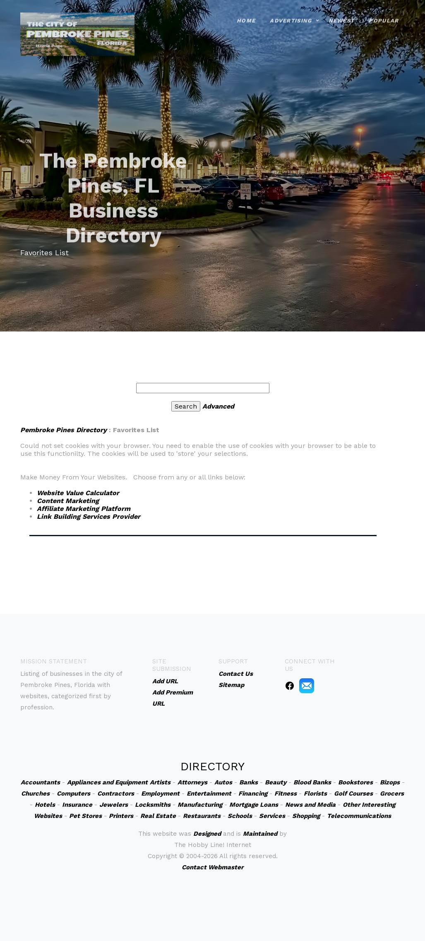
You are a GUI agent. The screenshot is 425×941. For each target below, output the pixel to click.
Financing (252, 793)
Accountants (40, 782)
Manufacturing (200, 804)
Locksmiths (152, 804)
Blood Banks (312, 782)
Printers (121, 816)
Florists (315, 793)
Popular (384, 15)
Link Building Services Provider (88, 516)
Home (246, 15)
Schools (240, 816)
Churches (35, 793)
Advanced (218, 406)
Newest (342, 15)
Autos (223, 782)
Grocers (392, 793)
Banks (248, 782)
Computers (73, 793)
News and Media (310, 804)
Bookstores (355, 782)
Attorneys (192, 782)
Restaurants (202, 816)
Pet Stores (85, 816)
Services (272, 816)
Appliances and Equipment (107, 782)
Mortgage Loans (253, 804)
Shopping (306, 816)
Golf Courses (353, 793)
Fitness (285, 793)
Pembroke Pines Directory (63, 430)
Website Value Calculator (78, 493)
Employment (160, 793)
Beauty (275, 782)
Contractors (115, 793)
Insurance (77, 804)
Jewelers (113, 804)
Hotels (45, 804)
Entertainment (209, 793)
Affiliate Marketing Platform (83, 509)
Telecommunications (359, 816)
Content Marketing (68, 501)
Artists (160, 782)
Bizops (390, 782)
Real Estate (158, 816)
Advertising (291, 15)
